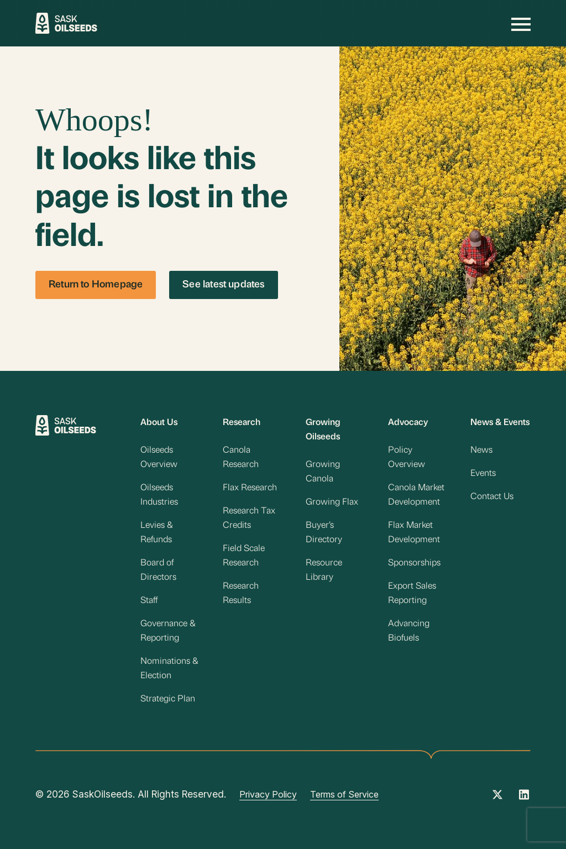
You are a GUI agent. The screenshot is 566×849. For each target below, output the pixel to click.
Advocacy (408, 422)
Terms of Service (344, 794)
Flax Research (250, 488)
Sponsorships (414, 563)
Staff (149, 600)
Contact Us (491, 496)
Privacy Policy (268, 794)
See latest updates (223, 285)
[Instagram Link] (524, 798)
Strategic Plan (167, 699)
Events (483, 473)
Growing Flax (332, 502)
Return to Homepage (96, 285)
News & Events (500, 422)
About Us (158, 422)
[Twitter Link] (497, 798)
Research (241, 422)
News (481, 450)
